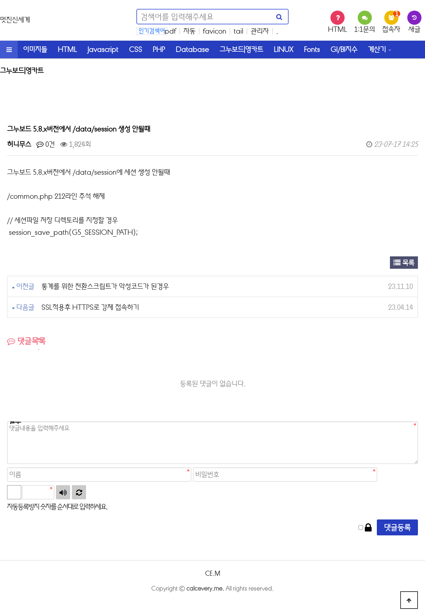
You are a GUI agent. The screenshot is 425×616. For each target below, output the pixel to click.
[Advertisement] (212, 95)
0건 (45, 144)
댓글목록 (26, 341)
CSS (135, 49)
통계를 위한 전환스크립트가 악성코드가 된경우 (105, 286)
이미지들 (35, 49)
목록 (403, 262)
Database (192, 49)
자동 (189, 31)
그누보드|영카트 (241, 49)
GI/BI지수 (343, 49)
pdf (170, 31)
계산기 (377, 49)
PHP (159, 49)
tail (238, 31)
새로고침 (79, 492)
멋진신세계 (15, 19)
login (212, 599)
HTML (67, 49)
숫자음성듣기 (63, 492)
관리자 (260, 31)
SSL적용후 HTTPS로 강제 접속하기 (90, 307)
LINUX (283, 49)
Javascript (102, 49)
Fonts (312, 49)
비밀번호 (14, 423)
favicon (214, 31)
